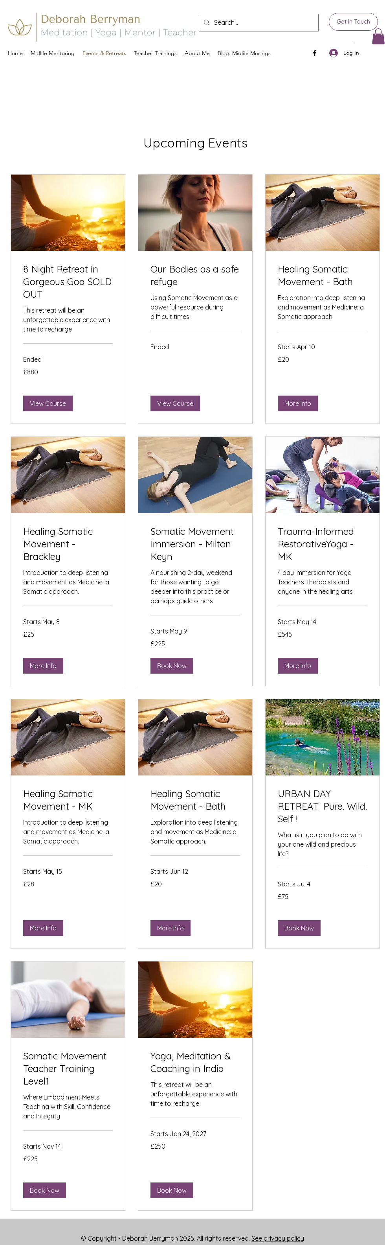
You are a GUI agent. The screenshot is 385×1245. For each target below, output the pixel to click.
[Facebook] (315, 53)
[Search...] (258, 22)
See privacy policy (277, 1238)
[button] (378, 36)
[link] (68, 282)
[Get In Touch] (353, 22)
